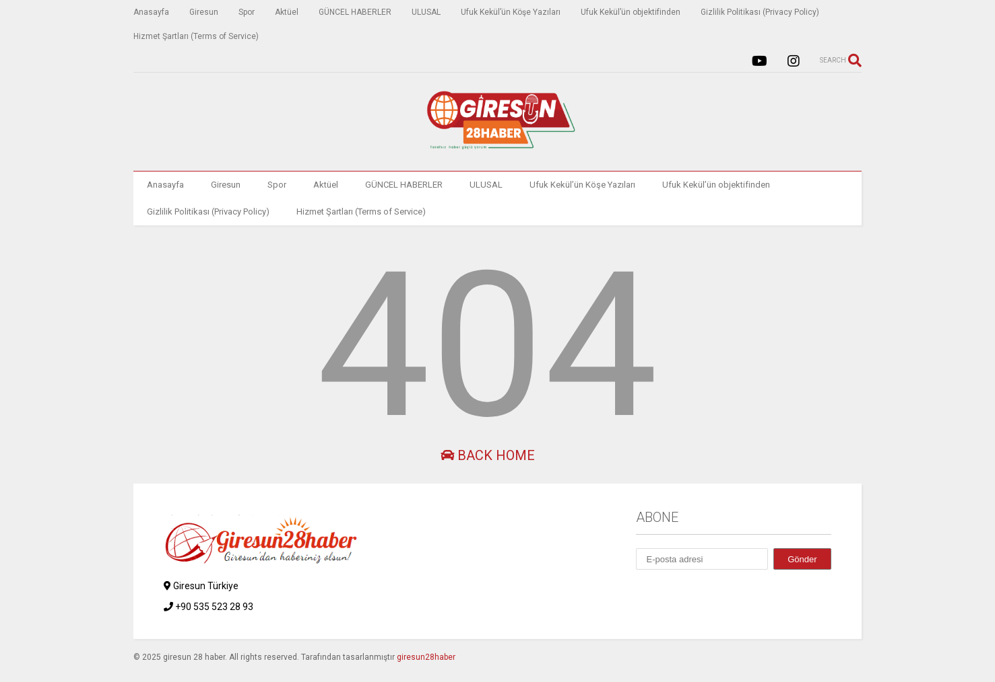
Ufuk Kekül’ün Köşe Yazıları (510, 12)
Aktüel (286, 12)
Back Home (488, 455)
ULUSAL (426, 12)
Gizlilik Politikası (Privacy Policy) (760, 12)
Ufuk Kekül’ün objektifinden (630, 12)
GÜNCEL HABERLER (355, 12)
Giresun (203, 12)
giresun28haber (426, 657)
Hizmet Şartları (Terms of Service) (196, 36)
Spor (246, 12)
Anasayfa (151, 12)
